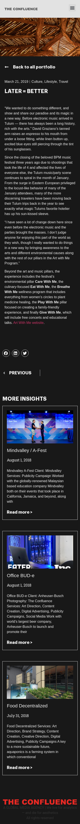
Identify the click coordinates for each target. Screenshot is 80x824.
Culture (36, 81)
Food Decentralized (27, 705)
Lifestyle (50, 81)
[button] (72, 7)
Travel (63, 81)
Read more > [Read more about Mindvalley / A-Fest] (19, 512)
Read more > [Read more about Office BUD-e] (19, 642)
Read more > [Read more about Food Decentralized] (19, 767)
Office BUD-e (20, 575)
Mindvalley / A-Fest (27, 450)
